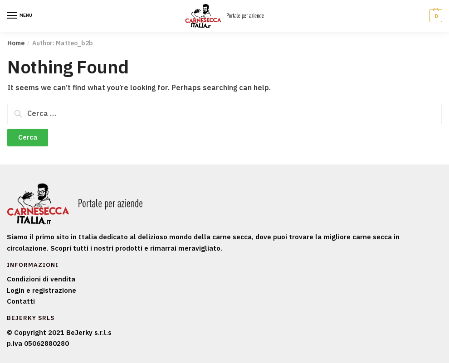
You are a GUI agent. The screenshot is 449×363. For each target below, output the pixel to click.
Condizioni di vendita (41, 279)
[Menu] (20, 16)
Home (15, 43)
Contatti (21, 301)
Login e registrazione (41, 290)
